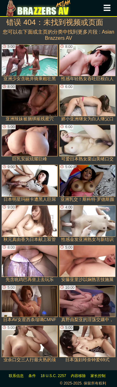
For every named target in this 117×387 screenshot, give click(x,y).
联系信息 (16, 376)
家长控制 (97, 376)
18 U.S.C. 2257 (53, 376)
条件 (32, 376)
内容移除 (78, 376)
